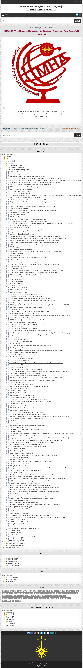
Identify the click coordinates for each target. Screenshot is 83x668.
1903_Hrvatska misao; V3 (17, 277)
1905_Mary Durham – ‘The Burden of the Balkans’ (25, 307)
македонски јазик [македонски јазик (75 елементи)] (58, 591)
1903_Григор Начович (16, 279)
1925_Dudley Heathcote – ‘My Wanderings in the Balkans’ (28, 399)
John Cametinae (14, 511)
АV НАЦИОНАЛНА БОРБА (15, 545)
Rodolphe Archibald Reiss (17, 524)
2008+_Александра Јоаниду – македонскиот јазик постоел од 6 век (30, 481)
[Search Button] (80, 14)
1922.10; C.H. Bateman (16, 382)
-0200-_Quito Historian (17, 172)
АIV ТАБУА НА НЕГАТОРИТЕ (15, 543)
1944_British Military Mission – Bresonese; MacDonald (27, 446)
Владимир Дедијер (15, 532)
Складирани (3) (11, 623)
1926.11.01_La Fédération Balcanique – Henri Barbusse (27, 412)
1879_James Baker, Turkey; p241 (20, 227)
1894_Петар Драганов (16, 247)
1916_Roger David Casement (18, 348)
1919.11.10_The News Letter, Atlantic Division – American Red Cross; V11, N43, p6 (36, 363)
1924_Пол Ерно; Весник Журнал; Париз (21, 395)
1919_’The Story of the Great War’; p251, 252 (24, 352)
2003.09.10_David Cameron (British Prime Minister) (26, 476)
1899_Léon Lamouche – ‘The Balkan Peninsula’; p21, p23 (27, 257)
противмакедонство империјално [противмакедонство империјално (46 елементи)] (54, 596)
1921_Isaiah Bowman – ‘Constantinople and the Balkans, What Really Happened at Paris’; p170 (40, 371)
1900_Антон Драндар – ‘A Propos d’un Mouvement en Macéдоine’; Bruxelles (34, 264)
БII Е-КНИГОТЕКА (12, 561)
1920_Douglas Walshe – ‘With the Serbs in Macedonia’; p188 (29, 365)
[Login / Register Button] (77, 14)
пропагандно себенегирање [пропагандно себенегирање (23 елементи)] (23, 593)
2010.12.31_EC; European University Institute (24, 483)
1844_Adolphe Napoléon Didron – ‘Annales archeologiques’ (28, 202)
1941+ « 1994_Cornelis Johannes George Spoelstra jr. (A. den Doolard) (32, 442)
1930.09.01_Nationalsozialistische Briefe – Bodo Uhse (27, 425)
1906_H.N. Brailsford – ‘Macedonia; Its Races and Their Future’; (30, 311)
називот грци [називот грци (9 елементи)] (8, 593)
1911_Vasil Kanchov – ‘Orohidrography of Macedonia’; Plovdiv (29, 330)
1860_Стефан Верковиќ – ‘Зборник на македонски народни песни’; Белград (32, 206)
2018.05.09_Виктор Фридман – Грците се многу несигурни (27, 489)
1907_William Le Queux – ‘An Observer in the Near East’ (27, 320)
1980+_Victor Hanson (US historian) (21, 466)
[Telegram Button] (41, 633)
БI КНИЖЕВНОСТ (12, 559)
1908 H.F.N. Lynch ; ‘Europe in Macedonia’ (23, 322)
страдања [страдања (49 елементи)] (28, 598)
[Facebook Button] (31, 633)
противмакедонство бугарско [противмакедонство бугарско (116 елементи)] (67, 593)
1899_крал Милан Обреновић (18, 260)
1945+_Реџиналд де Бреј (17, 451)
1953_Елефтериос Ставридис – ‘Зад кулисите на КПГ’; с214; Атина (30, 461)
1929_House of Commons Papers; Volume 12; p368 (26, 418)
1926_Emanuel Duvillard (17, 406)
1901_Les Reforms (15, 268)
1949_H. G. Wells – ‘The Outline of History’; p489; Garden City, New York (33, 455)
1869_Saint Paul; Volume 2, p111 (19, 212)
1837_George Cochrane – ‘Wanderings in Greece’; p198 (27, 200)
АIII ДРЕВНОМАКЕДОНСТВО (15, 541)
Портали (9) (10, 625)
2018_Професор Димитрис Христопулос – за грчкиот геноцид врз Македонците (34, 487)
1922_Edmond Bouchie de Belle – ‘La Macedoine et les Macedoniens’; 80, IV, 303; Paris (37, 378)
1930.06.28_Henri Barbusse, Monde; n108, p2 (24, 423)
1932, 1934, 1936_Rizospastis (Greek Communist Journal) (28, 429)
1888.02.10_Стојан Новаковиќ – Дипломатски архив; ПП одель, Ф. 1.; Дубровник (34, 240)
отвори (4, 154)
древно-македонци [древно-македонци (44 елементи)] (25, 591)
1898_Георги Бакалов (16, 253)
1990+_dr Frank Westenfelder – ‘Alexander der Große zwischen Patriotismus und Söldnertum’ (40, 468)
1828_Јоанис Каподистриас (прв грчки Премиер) (24, 197)
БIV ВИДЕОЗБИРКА (12, 565)
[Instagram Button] (35, 633)
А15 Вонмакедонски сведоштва (41, 27)
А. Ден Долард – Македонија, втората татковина (24, 528)
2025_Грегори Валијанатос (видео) (20, 507)
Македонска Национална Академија (41, 6)
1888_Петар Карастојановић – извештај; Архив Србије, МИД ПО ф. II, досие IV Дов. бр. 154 (37, 238)
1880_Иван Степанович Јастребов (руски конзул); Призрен (27, 230)
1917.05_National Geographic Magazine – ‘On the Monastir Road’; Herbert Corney (36, 350)
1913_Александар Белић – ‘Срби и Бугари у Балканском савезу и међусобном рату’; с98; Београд (39, 333)
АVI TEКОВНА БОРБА (13, 547)
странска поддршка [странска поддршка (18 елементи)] (41, 598)
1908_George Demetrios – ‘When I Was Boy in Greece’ (27, 324)
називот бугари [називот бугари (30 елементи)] (72, 591)
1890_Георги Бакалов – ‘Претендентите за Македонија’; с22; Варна (30, 245)
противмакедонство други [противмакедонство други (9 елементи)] (32, 596)
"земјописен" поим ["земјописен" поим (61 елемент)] (9, 591)
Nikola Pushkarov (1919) (17, 519)
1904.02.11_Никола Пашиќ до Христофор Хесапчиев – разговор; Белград (32, 300)
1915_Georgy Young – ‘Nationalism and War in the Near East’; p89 (30, 345)
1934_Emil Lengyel (15, 431)
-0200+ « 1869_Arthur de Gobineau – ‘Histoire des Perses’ (28, 174)
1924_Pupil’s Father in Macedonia (20, 393)
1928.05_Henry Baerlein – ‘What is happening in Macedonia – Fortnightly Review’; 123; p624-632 (41, 416)
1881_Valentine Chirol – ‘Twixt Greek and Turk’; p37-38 (27, 232)
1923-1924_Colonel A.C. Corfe (19, 388)
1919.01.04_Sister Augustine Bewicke (21, 358)
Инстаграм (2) (10, 619)
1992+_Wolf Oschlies (16, 472)
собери (9, 154)
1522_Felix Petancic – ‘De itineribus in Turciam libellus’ (27, 176)
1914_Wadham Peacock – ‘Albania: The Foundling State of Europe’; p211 (32, 335)
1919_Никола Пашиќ (15, 356)
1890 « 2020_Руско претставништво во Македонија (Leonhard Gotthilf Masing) (34, 242)
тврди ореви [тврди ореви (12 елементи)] (65, 598)
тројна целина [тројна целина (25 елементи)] (8, 601)
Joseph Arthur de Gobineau (18, 513)
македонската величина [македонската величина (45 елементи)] (41, 591)
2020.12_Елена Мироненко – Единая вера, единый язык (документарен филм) (33, 496)
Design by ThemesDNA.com (42, 666)
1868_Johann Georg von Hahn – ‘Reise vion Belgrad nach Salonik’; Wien (32, 210)
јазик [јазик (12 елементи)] (18, 601)
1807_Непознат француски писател (20, 189)
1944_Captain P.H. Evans (17, 448)
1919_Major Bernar (15, 354)
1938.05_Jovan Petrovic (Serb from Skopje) (24, 436)
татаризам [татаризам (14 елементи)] (54, 598)
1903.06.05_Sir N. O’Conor (18, 287)
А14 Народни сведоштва (16, 167)
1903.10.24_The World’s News (19, 290)
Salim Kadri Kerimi (15, 526)
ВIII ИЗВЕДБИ (10, 581)
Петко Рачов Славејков (16, 539)
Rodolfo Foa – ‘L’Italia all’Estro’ (19, 521)
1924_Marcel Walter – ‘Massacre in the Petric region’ (27, 391)
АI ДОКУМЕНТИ (11, 161)
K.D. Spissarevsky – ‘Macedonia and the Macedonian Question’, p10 (31, 515)
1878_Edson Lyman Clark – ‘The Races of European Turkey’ (29, 221)
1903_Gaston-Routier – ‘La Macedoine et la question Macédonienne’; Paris (33, 273)
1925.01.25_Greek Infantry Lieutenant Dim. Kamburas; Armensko (30, 401)
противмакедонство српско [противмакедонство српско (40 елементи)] (12, 598)
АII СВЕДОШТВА (11, 163)
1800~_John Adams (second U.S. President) (23, 187)
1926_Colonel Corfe (16, 403)
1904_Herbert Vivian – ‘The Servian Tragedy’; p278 (26, 294)
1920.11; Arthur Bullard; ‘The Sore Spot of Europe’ (25, 369)
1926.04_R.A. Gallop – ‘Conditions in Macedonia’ (25, 408)
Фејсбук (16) (10, 613)
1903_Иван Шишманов (16, 281)
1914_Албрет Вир (14, 337)
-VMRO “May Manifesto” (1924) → (71, 129)
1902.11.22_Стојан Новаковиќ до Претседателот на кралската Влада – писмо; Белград (36, 270)
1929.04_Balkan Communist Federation (22, 421)
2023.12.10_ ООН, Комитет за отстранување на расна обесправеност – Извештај (34, 504)
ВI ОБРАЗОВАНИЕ (12, 577)
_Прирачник (10, 159)
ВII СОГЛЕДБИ (11, 579)
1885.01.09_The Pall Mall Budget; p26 (21, 234)
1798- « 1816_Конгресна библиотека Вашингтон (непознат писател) (30, 184)
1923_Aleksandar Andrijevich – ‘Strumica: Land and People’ (29, 386)
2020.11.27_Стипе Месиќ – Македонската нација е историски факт (30, 494)
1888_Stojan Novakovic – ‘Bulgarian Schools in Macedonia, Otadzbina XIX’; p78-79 (36, 236)
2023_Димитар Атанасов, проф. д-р (20, 500)
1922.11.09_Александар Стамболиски (21, 384)
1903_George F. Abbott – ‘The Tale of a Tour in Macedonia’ (28, 275)
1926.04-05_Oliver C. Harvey (19, 410)
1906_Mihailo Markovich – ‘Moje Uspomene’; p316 (26, 313)
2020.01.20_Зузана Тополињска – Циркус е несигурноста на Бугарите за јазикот (34, 491)
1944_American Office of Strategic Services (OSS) (25, 444)
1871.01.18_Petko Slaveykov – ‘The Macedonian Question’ (28, 219)
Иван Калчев (13, 534)
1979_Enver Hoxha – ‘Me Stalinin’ (20, 464)
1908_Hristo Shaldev (16, 326)
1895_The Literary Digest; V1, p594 (21, 249)
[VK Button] (44, 633)
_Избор (8, 157)
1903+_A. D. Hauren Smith (18, 292)
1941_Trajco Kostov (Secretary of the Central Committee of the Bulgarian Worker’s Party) (39, 438)
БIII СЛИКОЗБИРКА (12, 563)
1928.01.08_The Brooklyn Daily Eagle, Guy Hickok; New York (29, 414)
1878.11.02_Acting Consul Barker (20, 225)
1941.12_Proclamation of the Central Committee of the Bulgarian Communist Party (36, 440)
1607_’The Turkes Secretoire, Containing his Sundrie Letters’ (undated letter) (35, 178)
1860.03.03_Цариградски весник (19, 208)
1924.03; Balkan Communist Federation (22, 397)
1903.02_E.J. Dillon (15, 283)
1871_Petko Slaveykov (16, 217)
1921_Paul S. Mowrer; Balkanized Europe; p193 (24, 373)
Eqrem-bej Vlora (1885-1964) (18, 509)
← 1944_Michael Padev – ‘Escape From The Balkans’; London (23, 129)
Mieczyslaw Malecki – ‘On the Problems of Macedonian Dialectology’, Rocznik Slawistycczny (39, 517)
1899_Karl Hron (14, 255)
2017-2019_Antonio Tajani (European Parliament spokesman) (29, 485)
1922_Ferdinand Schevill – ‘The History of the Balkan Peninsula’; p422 (32, 380)
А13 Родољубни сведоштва (17, 165)
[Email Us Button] (48, 633)
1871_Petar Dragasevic (17, 215)
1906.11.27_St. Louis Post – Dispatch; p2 (22, 318)
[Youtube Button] (38, 633)
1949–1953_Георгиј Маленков (18, 457)
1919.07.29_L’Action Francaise (19, 360)
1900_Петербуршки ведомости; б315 (20, 266)
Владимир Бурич (14, 530)
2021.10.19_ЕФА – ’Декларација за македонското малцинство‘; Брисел (31, 498)
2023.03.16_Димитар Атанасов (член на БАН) (23, 502)
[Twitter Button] (28, 633)
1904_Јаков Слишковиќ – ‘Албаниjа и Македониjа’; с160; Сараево (29, 298)
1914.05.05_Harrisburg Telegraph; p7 (21, 341)
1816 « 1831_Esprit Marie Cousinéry (21, 193)
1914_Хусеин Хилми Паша (17, 339)
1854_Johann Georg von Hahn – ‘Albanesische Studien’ (27, 204)
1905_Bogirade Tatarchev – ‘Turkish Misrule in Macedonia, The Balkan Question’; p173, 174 (39, 305)
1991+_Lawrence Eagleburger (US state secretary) (26, 470)
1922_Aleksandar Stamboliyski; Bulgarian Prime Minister (28, 376)
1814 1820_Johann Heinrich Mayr (20, 191)
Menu (5, 2)
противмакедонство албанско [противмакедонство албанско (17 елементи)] (45, 593)
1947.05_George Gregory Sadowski (21, 453)
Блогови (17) (10, 617)
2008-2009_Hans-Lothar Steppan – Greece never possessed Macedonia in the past (37, 479)
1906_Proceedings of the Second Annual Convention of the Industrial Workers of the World (39, 315)
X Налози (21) (10, 615)
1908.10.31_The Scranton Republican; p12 (23, 328)
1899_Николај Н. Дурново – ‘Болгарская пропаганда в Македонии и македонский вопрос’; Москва (39, 262)
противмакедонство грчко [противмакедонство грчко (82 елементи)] (12, 596)
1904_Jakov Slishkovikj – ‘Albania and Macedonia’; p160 (27, 296)
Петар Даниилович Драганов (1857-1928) (22, 537)
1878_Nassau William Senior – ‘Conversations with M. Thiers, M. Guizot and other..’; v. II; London (41, 223)
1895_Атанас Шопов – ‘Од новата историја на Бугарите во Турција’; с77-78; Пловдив (35, 251)
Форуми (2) (9, 621)
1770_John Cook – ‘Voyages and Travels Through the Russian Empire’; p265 (34, 182)
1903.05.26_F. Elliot (15, 285)
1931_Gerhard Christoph (17, 427)
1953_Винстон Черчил (16, 459)
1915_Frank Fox (14, 343)
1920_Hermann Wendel (17, 367)
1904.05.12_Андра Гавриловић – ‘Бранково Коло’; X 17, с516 (28, 303)
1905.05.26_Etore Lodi (17, 309)
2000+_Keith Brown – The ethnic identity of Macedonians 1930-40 (31, 474)
